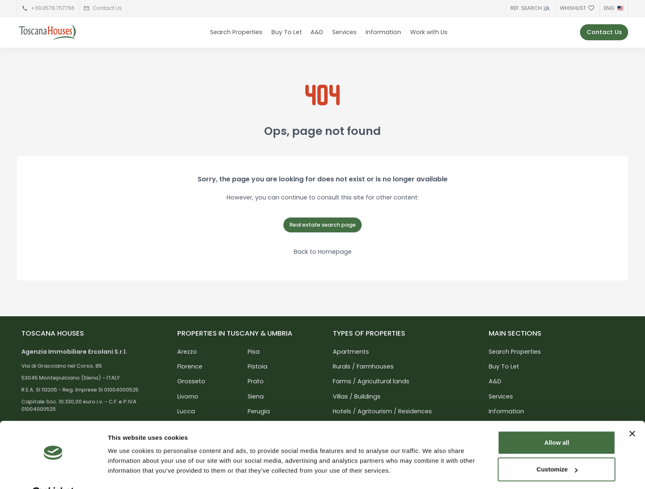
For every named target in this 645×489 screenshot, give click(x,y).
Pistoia (257, 366)
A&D (317, 32)
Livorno (187, 396)
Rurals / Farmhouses (363, 366)
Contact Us (107, 8)
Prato (256, 381)
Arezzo (187, 352)
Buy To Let (286, 32)
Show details (127, 472)
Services (344, 32)
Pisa (254, 352)
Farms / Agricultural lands (371, 381)
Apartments (351, 352)
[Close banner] (632, 413)
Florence (189, 366)
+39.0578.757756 (52, 8)
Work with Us (429, 32)
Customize (557, 448)
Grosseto (191, 381)
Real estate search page (323, 224)
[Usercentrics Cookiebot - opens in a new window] (53, 473)
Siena (256, 396)
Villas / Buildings (357, 396)
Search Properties (236, 32)
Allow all (556, 422)
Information (383, 32)
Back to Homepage (323, 252)
